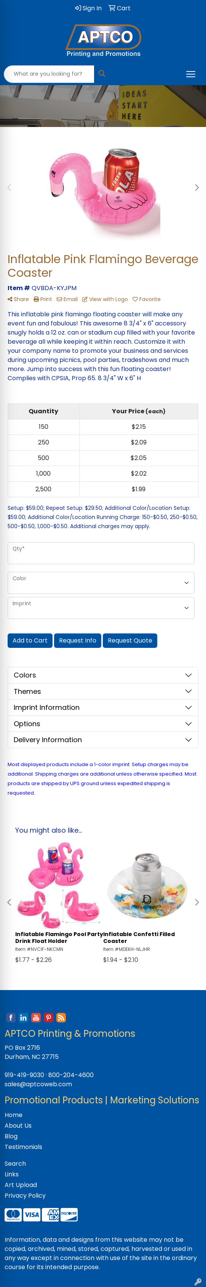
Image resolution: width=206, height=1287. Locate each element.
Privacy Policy (25, 1195)
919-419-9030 (24, 1075)
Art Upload (21, 1185)
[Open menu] (190, 74)
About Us (18, 1125)
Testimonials (23, 1147)
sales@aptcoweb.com (38, 1084)
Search (15, 1163)
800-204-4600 (71, 1075)
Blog (11, 1136)
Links (12, 1174)
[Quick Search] (49, 74)
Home (13, 1115)
